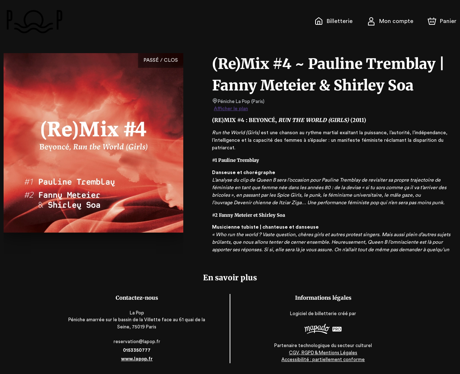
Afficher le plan (230, 109)
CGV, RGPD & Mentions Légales (323, 352)
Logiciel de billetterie (313, 313)
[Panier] (442, 21)
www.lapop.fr (137, 358)
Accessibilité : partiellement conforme (323, 360)
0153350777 (137, 350)
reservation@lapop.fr (137, 341)
